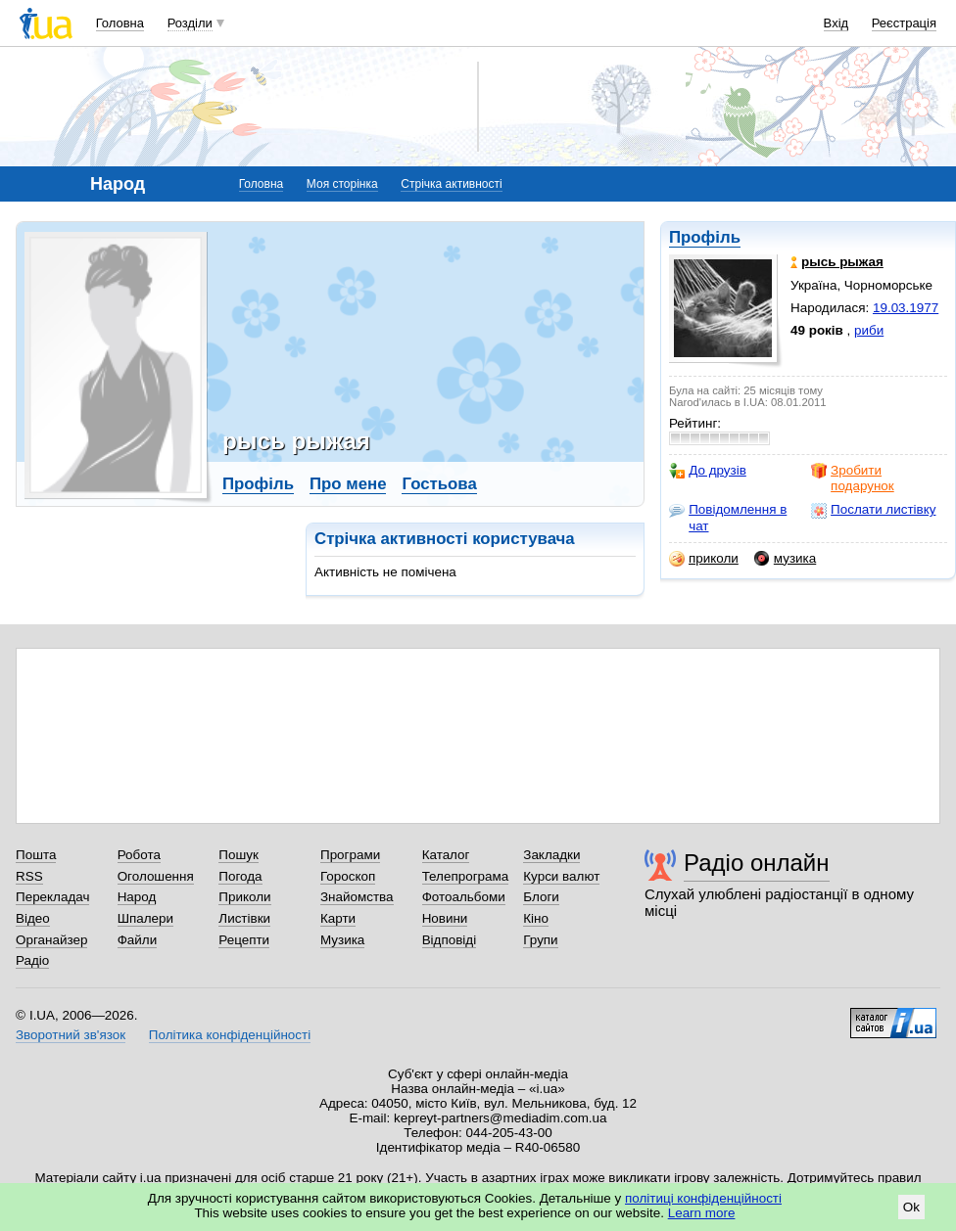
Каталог (446, 854)
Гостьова (439, 484)
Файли (138, 940)
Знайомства (357, 896)
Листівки (244, 918)
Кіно (536, 918)
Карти (338, 918)
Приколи (244, 896)
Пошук (238, 854)
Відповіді (449, 940)
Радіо (32, 960)
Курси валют (561, 876)
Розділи (190, 23)
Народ (137, 896)
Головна (120, 23)
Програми (350, 854)
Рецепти (243, 940)
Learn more (702, 1213)
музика (785, 559)
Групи (540, 940)
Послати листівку (873, 510)
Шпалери (145, 918)
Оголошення (156, 876)
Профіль (705, 237)
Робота (139, 854)
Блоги (541, 896)
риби (869, 330)
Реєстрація (904, 23)
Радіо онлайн (757, 862)
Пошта (36, 854)
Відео (33, 918)
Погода (240, 876)
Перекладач (52, 896)
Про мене (348, 484)
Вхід (836, 23)
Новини (445, 918)
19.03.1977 (905, 307)
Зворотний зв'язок (70, 1034)
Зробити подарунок (852, 478)
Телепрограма (465, 876)
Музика (342, 940)
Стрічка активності (451, 184)
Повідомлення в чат (728, 517)
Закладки (551, 854)
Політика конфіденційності (230, 1034)
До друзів (707, 471)
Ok (911, 1207)
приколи (704, 559)
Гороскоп (347, 876)
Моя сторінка (342, 184)
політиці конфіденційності (703, 1198)
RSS (29, 876)
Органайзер (51, 940)
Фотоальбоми (463, 896)
